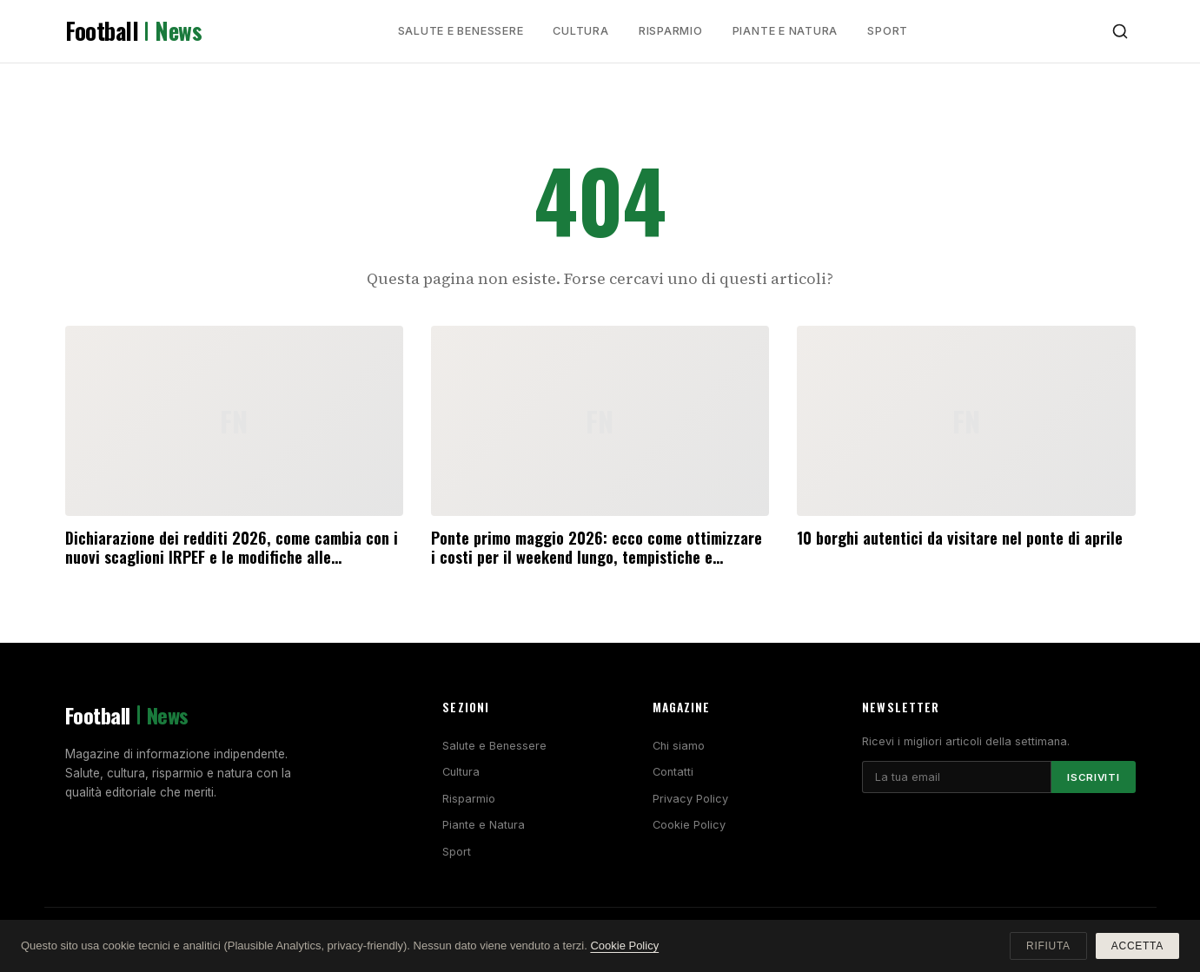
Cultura (580, 30)
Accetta (1137, 946)
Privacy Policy (690, 798)
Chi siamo (679, 745)
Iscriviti (1093, 777)
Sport (887, 30)
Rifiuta (1048, 946)
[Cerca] (1120, 31)
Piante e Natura (786, 30)
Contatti (673, 771)
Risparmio (671, 30)
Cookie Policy (689, 824)
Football (133, 31)
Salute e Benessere (461, 30)
